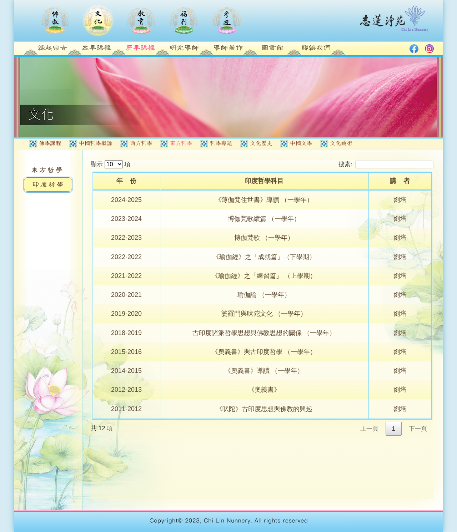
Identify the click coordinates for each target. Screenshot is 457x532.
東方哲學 (181, 143)
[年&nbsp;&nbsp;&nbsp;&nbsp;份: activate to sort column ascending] (127, 182)
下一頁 (418, 428)
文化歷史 (261, 143)
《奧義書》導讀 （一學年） (264, 370)
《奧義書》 (264, 389)
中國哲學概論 (95, 143)
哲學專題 (221, 143)
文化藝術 (341, 143)
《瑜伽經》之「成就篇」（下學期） (264, 256)
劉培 (399, 199)
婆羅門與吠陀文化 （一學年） (264, 313)
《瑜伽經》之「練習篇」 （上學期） (264, 275)
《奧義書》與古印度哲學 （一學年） (264, 351)
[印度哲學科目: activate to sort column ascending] (265, 182)
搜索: (385, 164)
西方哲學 (141, 143)
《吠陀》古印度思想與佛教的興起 (264, 408)
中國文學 (301, 143)
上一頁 (369, 428)
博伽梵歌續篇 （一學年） (264, 218)
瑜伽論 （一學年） (264, 294)
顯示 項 (110, 164)
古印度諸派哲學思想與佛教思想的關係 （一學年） (264, 332)
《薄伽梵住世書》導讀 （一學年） (264, 199)
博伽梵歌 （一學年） (264, 237)
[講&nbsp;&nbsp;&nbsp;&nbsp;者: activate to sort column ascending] (400, 182)
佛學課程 (50, 143)
